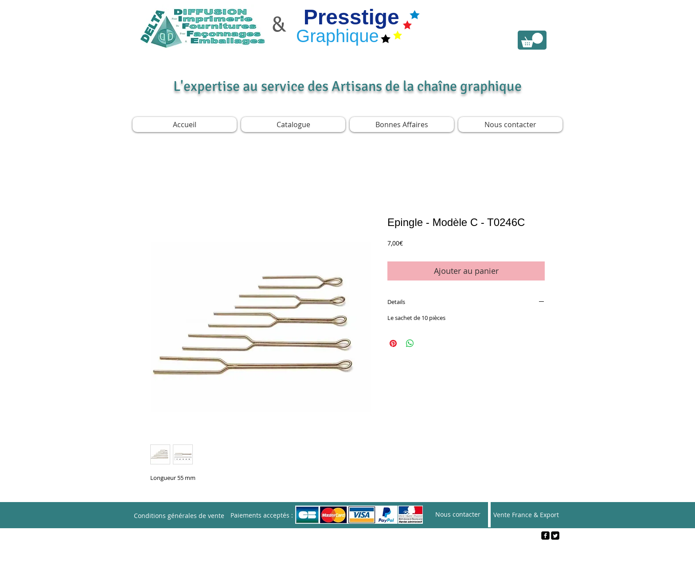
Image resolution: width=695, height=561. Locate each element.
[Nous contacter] (457, 515)
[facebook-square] (545, 535)
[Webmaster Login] (347, 550)
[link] (532, 40)
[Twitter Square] (555, 535)
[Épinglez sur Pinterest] (393, 343)
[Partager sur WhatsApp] (410, 343)
